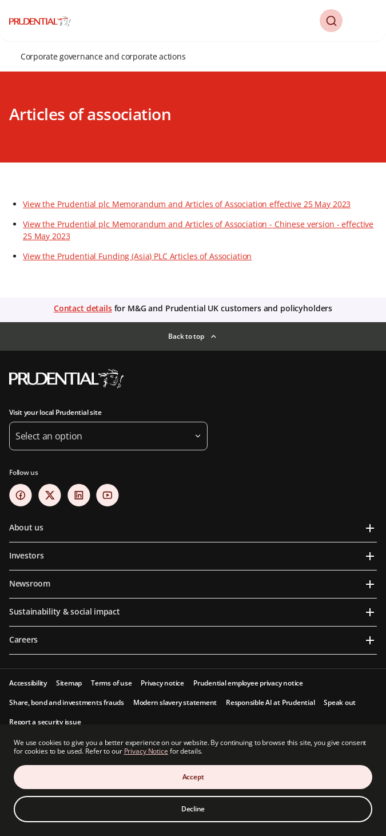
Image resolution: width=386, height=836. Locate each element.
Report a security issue (45, 722)
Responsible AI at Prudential (270, 702)
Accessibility (28, 683)
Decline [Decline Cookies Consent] (193, 809)
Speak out (340, 702)
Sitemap (69, 683)
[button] (331, 20)
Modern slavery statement (175, 702)
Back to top (186, 336)
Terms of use (111, 683)
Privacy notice (162, 683)
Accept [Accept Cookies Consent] (193, 777)
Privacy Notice (146, 751)
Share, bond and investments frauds (66, 702)
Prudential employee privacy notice (248, 683)
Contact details (83, 308)
